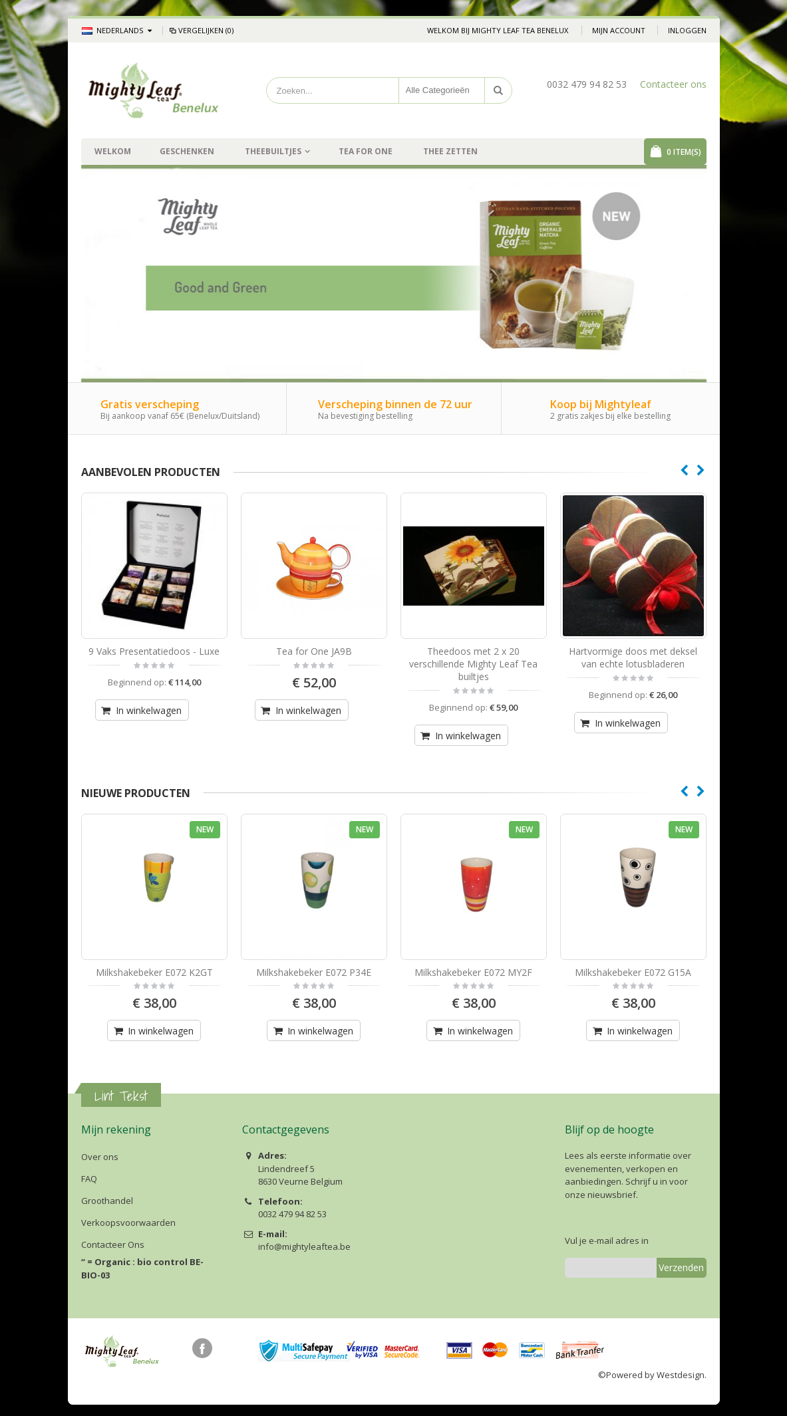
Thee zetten (450, 151)
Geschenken (187, 151)
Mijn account (618, 30)
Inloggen (687, 30)
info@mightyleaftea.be (304, 1246)
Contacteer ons (673, 84)
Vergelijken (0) (201, 30)
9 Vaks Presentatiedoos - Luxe (154, 651)
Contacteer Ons (112, 1244)
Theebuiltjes (273, 151)
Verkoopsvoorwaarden (128, 1223)
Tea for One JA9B (314, 651)
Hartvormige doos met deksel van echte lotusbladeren (633, 657)
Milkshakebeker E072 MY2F (473, 972)
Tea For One (366, 151)
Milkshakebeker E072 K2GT (154, 972)
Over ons (99, 1157)
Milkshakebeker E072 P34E (313, 972)
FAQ (89, 1179)
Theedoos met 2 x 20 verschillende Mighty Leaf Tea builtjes (473, 664)
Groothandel (107, 1201)
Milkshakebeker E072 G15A (633, 972)
